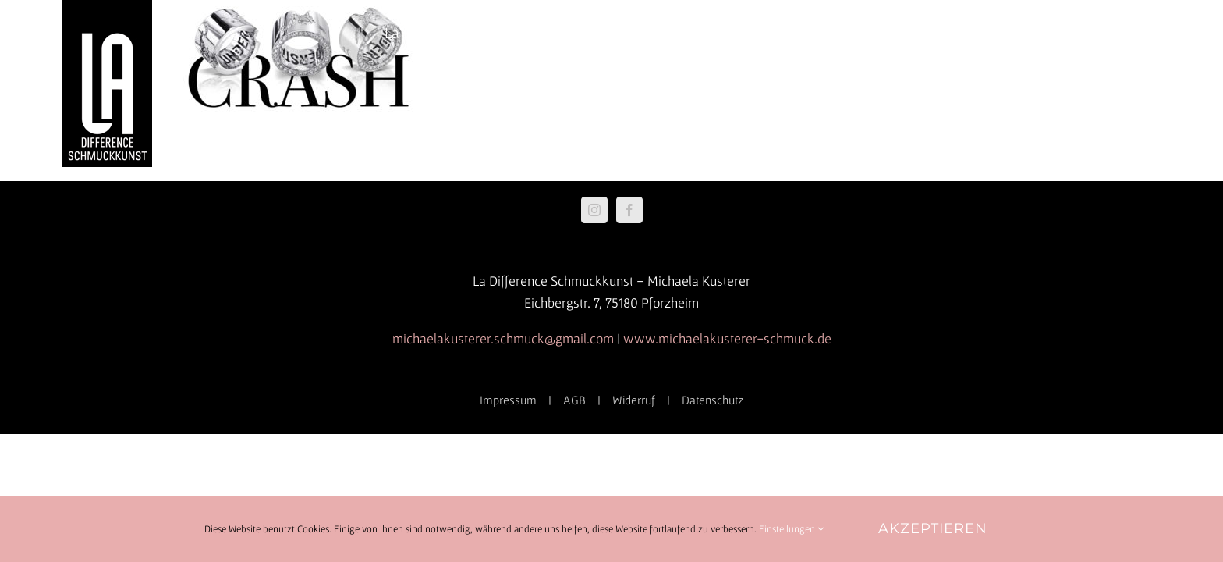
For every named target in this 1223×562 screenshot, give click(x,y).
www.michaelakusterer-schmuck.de (727, 338)
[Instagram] (594, 210)
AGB (574, 400)
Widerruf (633, 400)
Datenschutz (712, 400)
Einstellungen (791, 529)
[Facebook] (629, 210)
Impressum (508, 400)
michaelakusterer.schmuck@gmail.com (503, 338)
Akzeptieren (932, 528)
